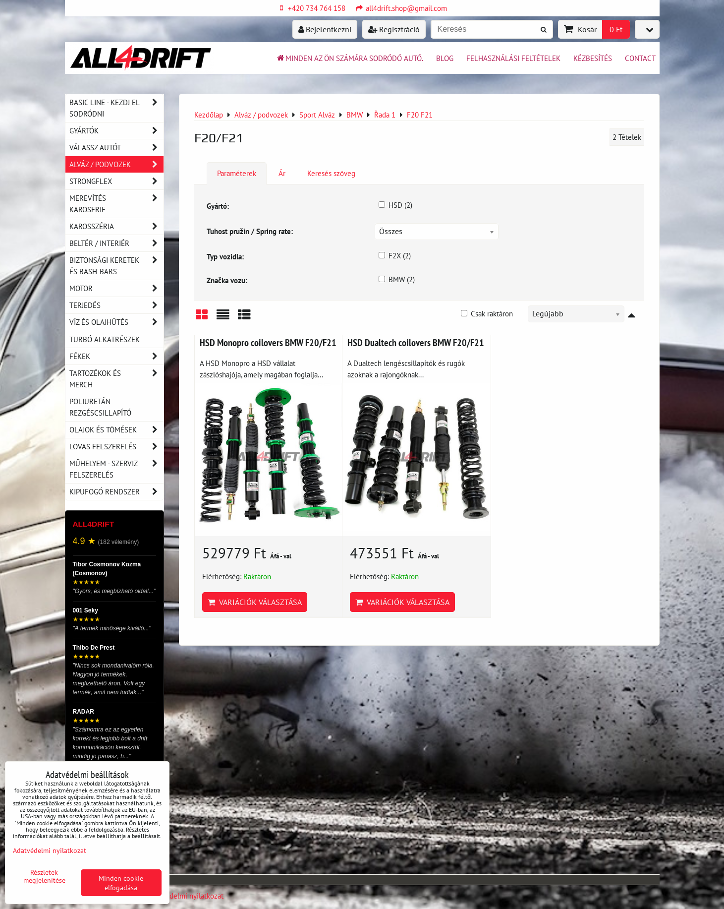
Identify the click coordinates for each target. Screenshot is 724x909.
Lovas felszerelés (116, 446)
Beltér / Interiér (116, 243)
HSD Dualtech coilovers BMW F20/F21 (415, 342)
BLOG (444, 58)
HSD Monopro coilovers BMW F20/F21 (268, 342)
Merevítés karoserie (116, 204)
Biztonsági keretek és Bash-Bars (116, 266)
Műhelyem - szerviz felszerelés (116, 469)
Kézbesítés (592, 58)
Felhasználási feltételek (513, 58)
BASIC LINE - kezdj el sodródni (116, 108)
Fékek (116, 356)
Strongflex (116, 181)
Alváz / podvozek (116, 164)
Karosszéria (116, 226)
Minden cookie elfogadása (121, 882)
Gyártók (116, 130)
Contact (640, 58)
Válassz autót (116, 147)
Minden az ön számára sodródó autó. (349, 58)
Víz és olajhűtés (116, 322)
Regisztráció (394, 29)
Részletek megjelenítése (44, 876)
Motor (116, 288)
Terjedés (116, 305)
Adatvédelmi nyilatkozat (185, 896)
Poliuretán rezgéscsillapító (100, 407)
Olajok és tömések (116, 430)
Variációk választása (255, 602)
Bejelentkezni (324, 29)
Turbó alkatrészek (104, 339)
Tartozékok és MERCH (116, 379)
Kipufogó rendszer (116, 492)
